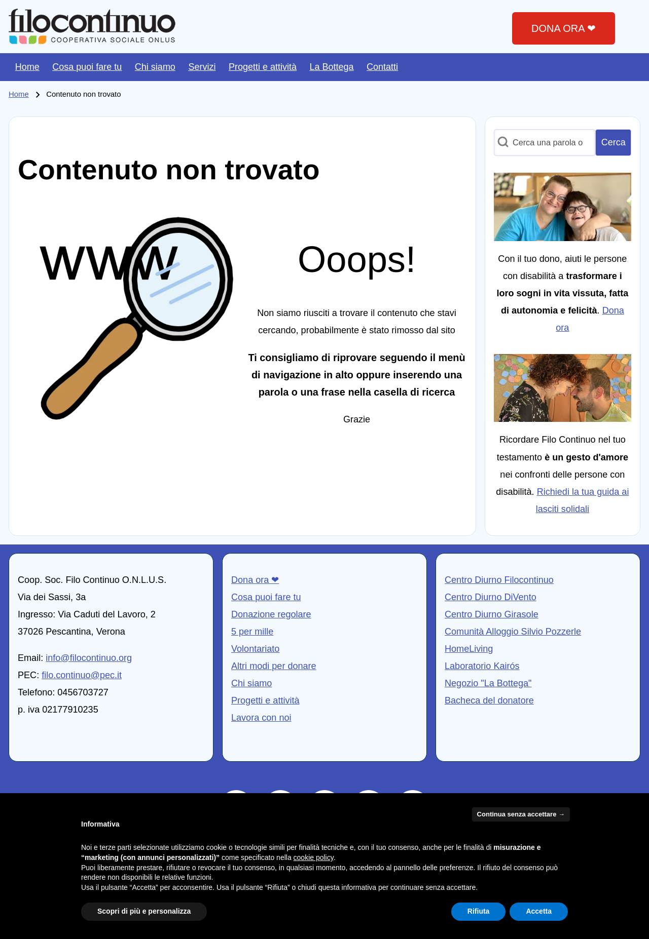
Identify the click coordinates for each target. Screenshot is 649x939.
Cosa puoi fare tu (266, 597)
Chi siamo (251, 683)
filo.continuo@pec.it (82, 675)
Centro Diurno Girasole (491, 614)
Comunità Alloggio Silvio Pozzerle (513, 632)
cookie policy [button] (314, 857)
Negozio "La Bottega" (488, 683)
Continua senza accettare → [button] (521, 814)
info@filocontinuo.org (89, 658)
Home (19, 94)
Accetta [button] (539, 911)
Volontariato (255, 649)
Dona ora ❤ (255, 580)
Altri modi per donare (273, 666)
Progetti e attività (265, 700)
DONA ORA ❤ (563, 28)
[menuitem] (27, 67)
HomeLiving (469, 649)
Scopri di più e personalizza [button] (144, 911)
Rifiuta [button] (478, 911)
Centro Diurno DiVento (490, 597)
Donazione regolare (271, 614)
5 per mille (252, 632)
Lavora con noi (261, 718)
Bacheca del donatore (489, 700)
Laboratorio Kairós (482, 666)
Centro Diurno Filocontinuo (499, 580)
